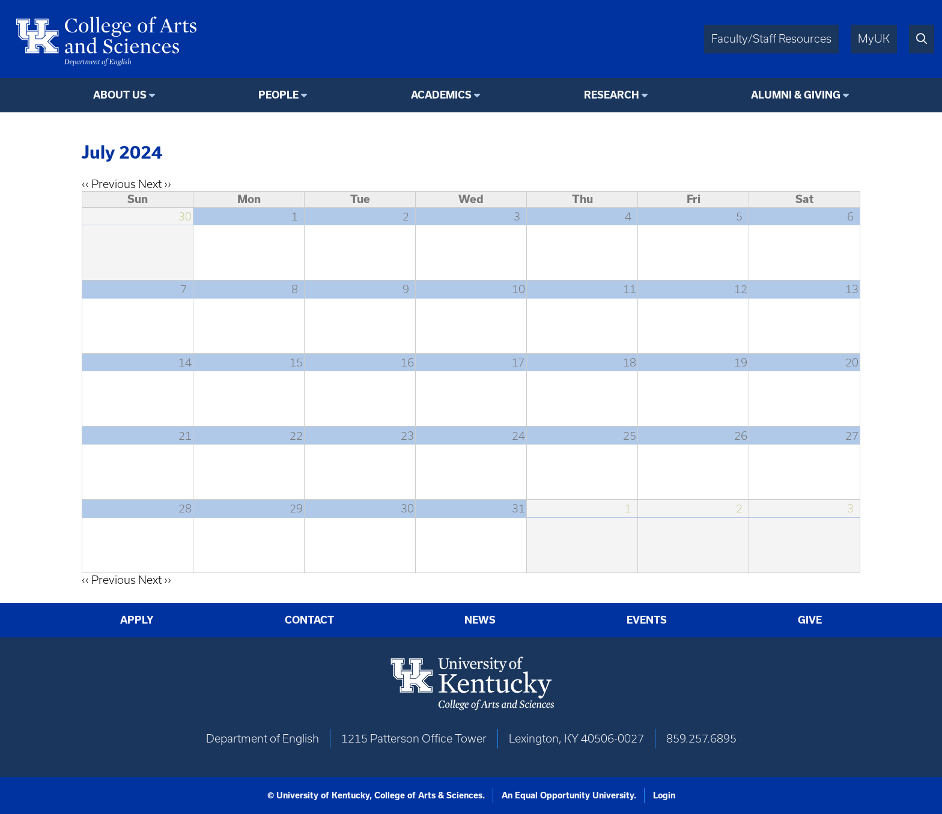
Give (810, 620)
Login (664, 795)
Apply (137, 620)
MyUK (874, 38)
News (480, 620)
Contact (309, 620)
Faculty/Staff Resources (771, 38)
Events (647, 620)
